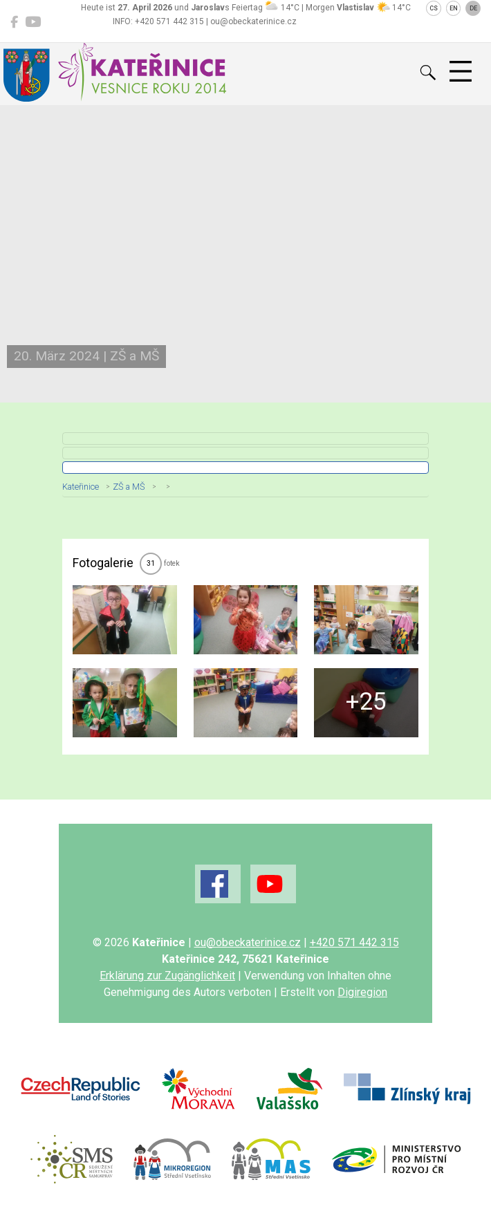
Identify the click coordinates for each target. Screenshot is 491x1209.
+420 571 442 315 (354, 942)
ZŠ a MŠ (129, 486)
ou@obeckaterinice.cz (247, 942)
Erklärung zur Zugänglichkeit (167, 975)
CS (433, 8)
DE (473, 8)
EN (454, 8)
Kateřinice (80, 486)
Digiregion (362, 992)
